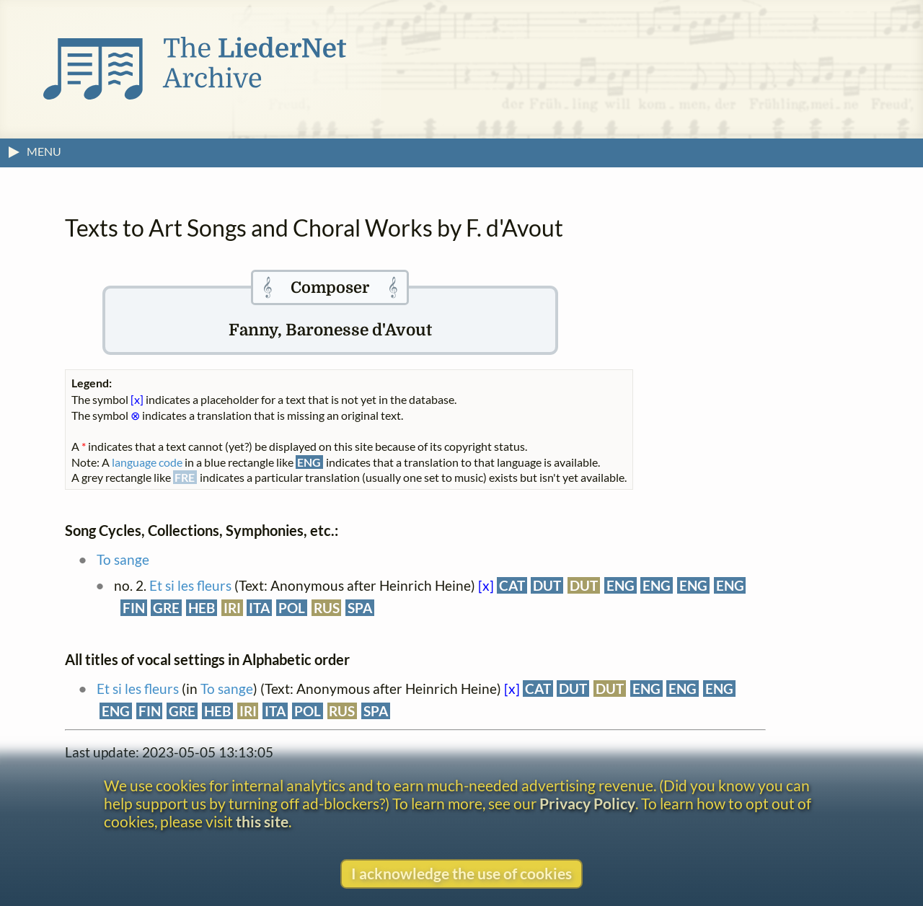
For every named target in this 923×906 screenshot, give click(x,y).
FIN (134, 607)
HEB (201, 607)
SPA (360, 607)
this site (262, 821)
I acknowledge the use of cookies (461, 873)
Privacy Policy (587, 803)
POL (291, 607)
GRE (166, 607)
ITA (259, 607)
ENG (620, 585)
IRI (232, 607)
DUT (547, 585)
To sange (123, 559)
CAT (512, 585)
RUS (327, 607)
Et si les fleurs (190, 585)
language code (147, 462)
